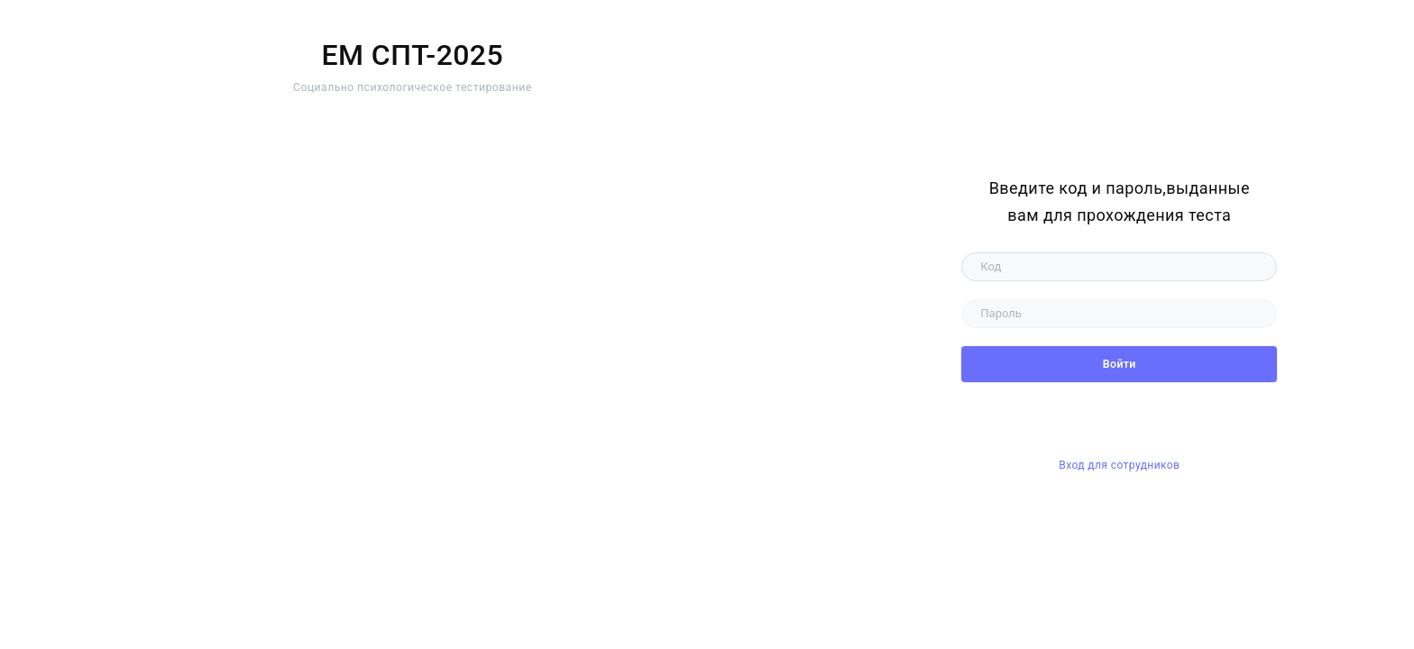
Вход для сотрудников (1119, 465)
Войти (1119, 364)
